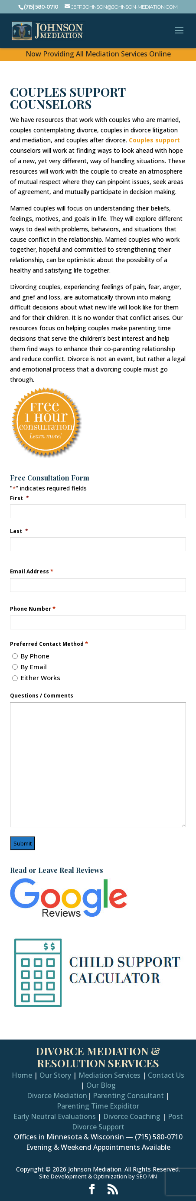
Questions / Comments (41, 696)
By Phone (35, 656)
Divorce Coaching (131, 1116)
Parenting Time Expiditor (98, 1106)
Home (22, 1075)
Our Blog (101, 1085)
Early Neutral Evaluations (54, 1116)
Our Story (55, 1075)
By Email (34, 666)
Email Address (31, 571)
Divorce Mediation (57, 1095)
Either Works (40, 677)
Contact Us (166, 1075)
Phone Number (33, 608)
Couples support (154, 140)
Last (19, 530)
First (19, 497)
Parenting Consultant (128, 1095)
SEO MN (146, 1176)
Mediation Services (109, 1075)
